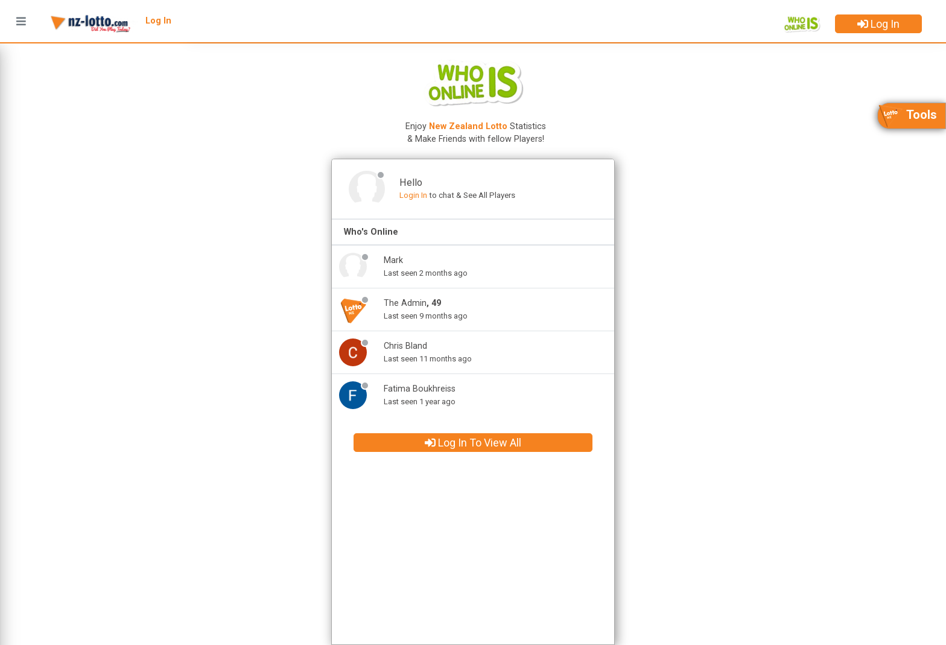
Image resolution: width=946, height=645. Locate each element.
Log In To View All (473, 442)
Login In (413, 195)
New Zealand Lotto (468, 126)
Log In (878, 23)
